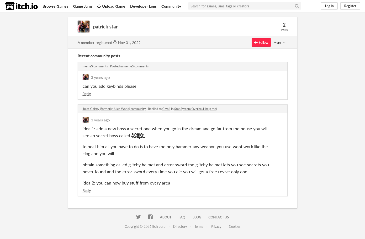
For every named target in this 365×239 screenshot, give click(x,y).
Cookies (234, 226)
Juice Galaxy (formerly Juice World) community (114, 109)
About (165, 217)
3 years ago (100, 77)
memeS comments (95, 66)
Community (171, 6)
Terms (199, 226)
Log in (329, 6)
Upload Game (111, 6)
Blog (196, 217)
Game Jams (82, 6)
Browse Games (55, 6)
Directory (180, 226)
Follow (261, 42)
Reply (87, 94)
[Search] (296, 6)
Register (350, 6)
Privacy (216, 226)
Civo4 (166, 109)
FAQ (182, 217)
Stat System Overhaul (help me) (195, 109)
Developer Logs (143, 6)
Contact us (218, 217)
